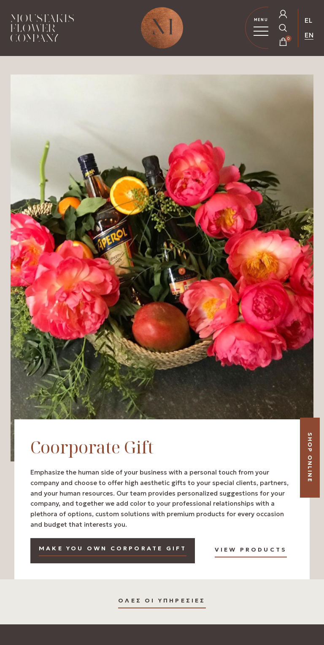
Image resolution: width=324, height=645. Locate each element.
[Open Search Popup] (283, 27)
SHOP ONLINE (309, 457)
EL (308, 20)
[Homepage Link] (42, 29)
